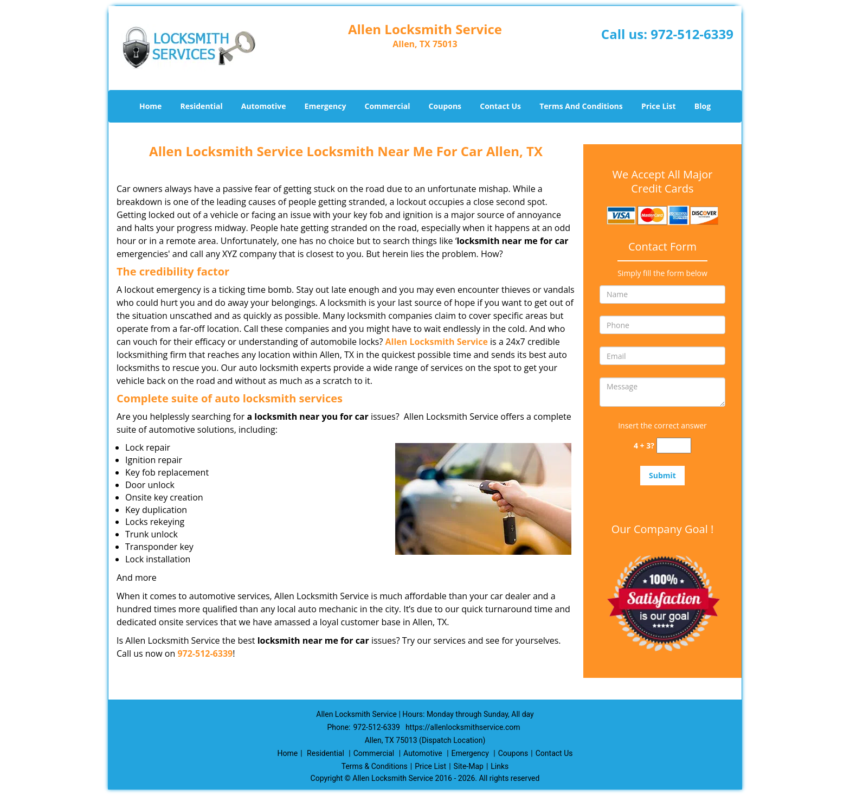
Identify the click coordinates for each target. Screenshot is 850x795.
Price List (658, 106)
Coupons (445, 106)
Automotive (263, 106)
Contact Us (500, 106)
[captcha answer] (673, 445)
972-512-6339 (692, 34)
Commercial (387, 106)
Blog (702, 106)
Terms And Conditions (581, 106)
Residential (202, 106)
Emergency (325, 106)
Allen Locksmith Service (436, 342)
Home (150, 106)
